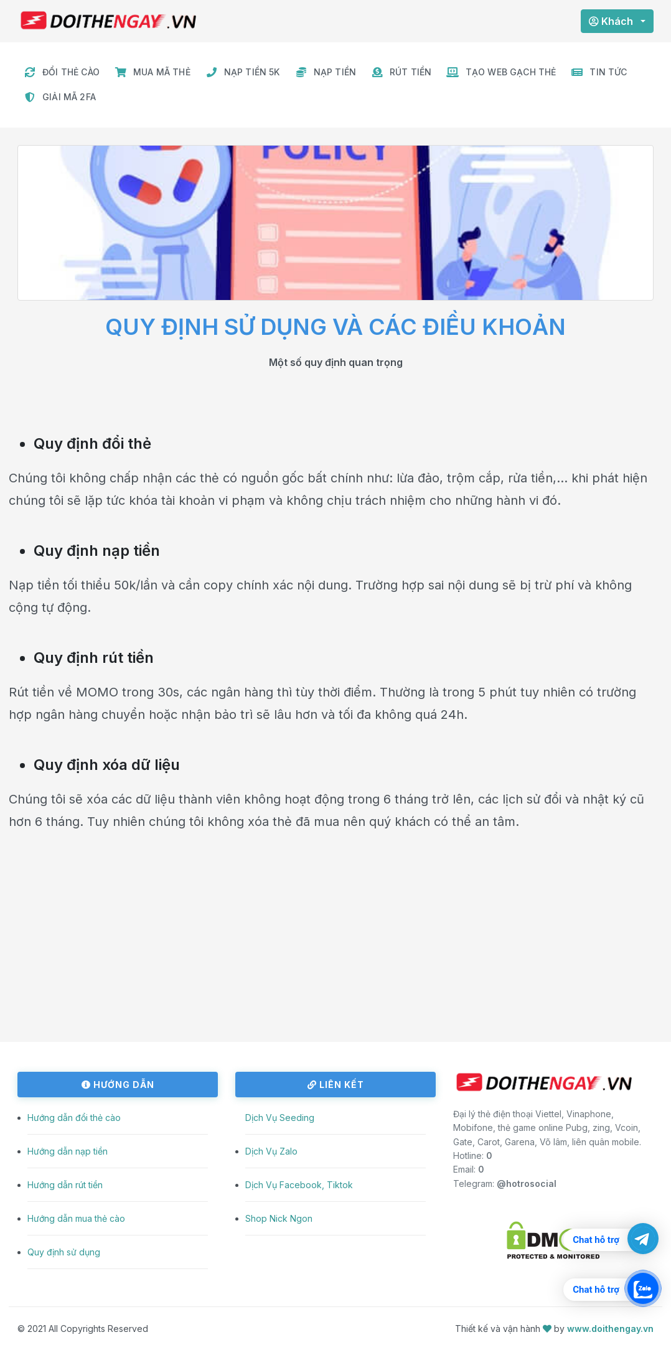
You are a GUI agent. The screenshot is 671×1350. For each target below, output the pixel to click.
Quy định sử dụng (63, 1252)
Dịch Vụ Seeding (279, 1117)
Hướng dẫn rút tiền (65, 1184)
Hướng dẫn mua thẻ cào (76, 1218)
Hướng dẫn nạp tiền (67, 1151)
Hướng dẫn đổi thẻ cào (74, 1117)
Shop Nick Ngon (278, 1218)
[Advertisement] (335, 955)
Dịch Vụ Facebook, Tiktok (299, 1184)
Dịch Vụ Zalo (271, 1151)
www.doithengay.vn (610, 1328)
